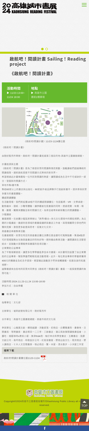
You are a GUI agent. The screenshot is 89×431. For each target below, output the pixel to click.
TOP (84, 405)
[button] (42, 49)
